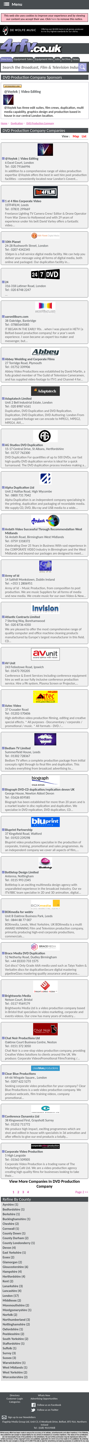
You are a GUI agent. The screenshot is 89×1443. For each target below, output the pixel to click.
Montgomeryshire (15, 1310)
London (8, 1296)
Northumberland (14, 1320)
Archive (66, 59)
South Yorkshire (13, 1339)
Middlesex (10, 1300)
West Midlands (13, 1367)
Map (76, 136)
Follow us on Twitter (47, 1409)
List (84, 136)
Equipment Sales (23, 59)
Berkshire (9, 1214)
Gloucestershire (13, 1267)
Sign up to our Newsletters (22, 1417)
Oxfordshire (11, 1329)
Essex (6, 1257)
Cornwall (9, 1229)
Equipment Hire (44, 59)
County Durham (13, 1238)
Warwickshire (12, 1363)
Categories (14, 1401)
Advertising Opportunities (43, 1398)
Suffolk (7, 1348)
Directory (6, 59)
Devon (7, 1248)
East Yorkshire (12, 1252)
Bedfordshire (11, 1209)
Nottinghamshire (14, 1324)
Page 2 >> (81, 1192)
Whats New (44, 1395)
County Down (12, 1233)
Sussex (7, 1358)
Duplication (17, 123)
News (75, 59)
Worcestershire (13, 1377)
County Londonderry (16, 1243)
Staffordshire (11, 1343)
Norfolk (8, 1315)
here (54, 19)
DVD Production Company (40, 123)
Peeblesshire (11, 1334)
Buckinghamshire (14, 1219)
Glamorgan (10, 1262)
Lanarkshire (10, 1286)
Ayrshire (8, 1204)
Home (4, 123)
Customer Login (15, 1398)
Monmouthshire (14, 1305)
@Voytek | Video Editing (22, 92)
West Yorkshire (13, 1372)
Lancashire (10, 1291)
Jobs (57, 59)
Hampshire (10, 1272)
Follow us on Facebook (49, 1404)
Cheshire (9, 1224)
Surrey (7, 1353)
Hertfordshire (12, 1276)
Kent (6, 1281)
